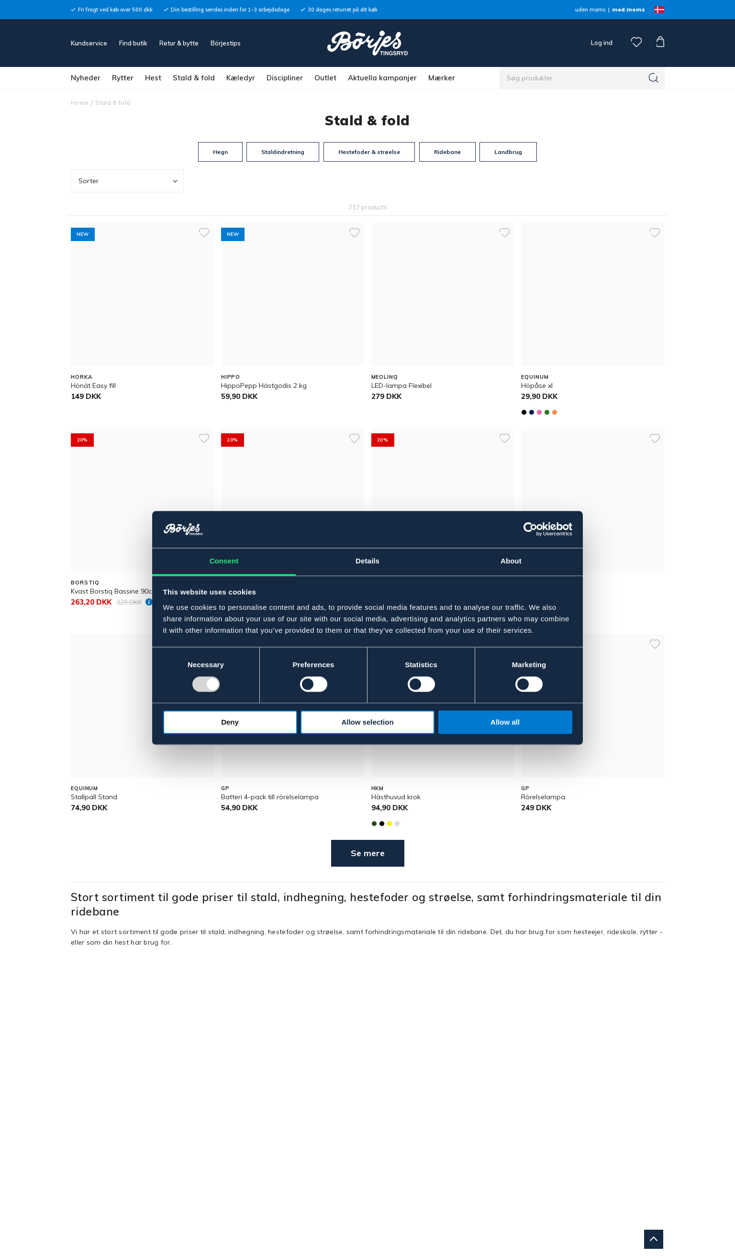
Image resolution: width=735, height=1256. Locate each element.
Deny (230, 722)
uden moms (590, 9)
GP (225, 788)
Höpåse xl (537, 385)
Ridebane (447, 151)
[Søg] (654, 78)
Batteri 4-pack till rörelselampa (270, 797)
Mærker (441, 77)
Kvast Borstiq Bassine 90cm (114, 591)
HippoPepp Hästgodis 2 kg (264, 385)
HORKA (81, 377)
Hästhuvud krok (396, 797)
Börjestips (226, 43)
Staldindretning (282, 151)
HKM (377, 788)
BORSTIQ (85, 582)
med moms (628, 9)
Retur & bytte (179, 43)
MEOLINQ (384, 377)
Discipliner (285, 77)
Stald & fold (194, 77)
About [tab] (511, 561)
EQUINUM (534, 377)
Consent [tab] (224, 561)
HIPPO (230, 377)
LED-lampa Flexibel (401, 385)
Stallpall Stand (94, 797)
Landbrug (508, 151)
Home (80, 102)
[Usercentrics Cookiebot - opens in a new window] (530, 529)
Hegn (220, 151)
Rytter (123, 77)
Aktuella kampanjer (382, 77)
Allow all (505, 722)
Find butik (133, 43)
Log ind (601, 42)
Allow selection (367, 722)
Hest (153, 77)
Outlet (325, 77)
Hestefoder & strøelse (369, 151)
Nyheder (85, 77)
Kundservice (89, 43)
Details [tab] (367, 561)
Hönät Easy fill (93, 385)
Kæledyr (240, 77)
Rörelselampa (543, 797)
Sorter (128, 181)
